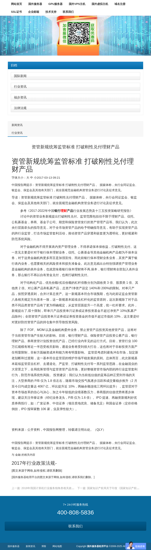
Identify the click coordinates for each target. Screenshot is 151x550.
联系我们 (75, 526)
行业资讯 (20, 86)
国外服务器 (19, 477)
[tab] (75, 65)
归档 (14, 65)
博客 (43, 546)
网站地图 (57, 546)
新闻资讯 (17, 125)
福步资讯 (20, 97)
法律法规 (20, 108)
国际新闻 (20, 76)
